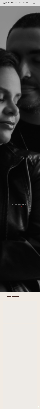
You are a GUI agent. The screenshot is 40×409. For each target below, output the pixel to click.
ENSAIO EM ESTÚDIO (5, 2)
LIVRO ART (12, 2)
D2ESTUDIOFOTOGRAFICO (15, 296)
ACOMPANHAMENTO (25, 2)
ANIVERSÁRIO (20, 2)
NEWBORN (9, 2)
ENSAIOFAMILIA (9, 296)
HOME (7, 3)
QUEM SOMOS (4, 3)
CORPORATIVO (16, 2)
